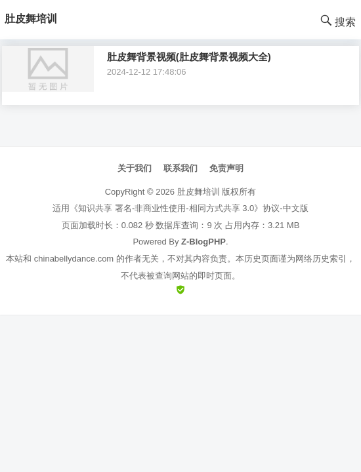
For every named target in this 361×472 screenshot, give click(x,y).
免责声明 (226, 168)
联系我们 (180, 168)
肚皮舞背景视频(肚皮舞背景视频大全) (189, 56)
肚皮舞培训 (198, 192)
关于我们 (134, 168)
